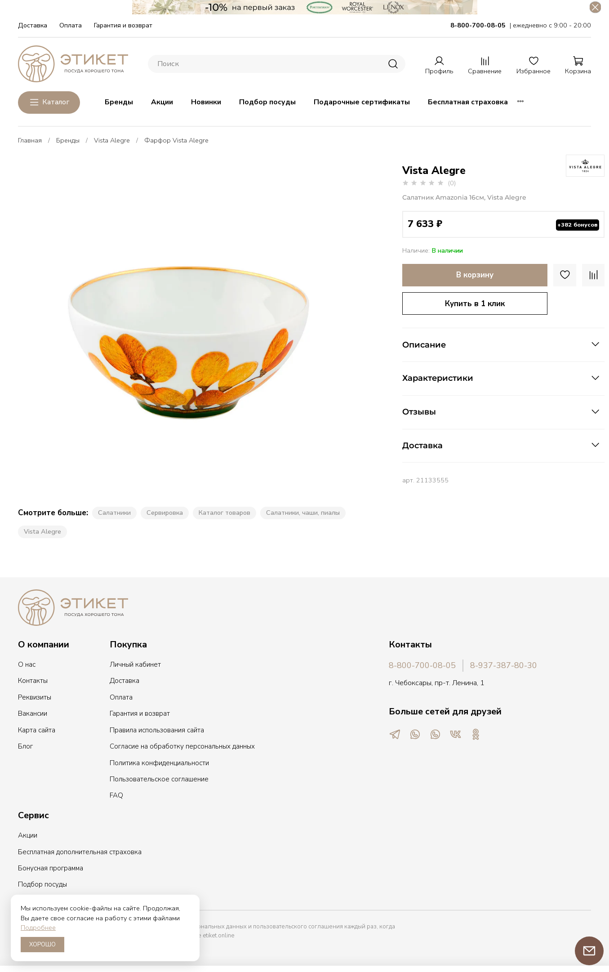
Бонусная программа (50, 865)
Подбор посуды (267, 100)
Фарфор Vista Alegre (176, 138)
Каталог (49, 100)
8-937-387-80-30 (503, 663)
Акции (162, 100)
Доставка (32, 22)
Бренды (119, 100)
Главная (30, 138)
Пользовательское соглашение (159, 776)
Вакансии (32, 711)
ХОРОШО (42, 945)
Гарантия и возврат (123, 22)
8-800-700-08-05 (422, 663)
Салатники (114, 510)
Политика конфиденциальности (159, 760)
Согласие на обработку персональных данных (182, 744)
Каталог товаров (224, 510)
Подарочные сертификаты (362, 100)
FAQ (116, 793)
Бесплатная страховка (468, 100)
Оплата (70, 22)
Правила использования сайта (157, 727)
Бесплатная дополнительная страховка (80, 849)
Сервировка (165, 510)
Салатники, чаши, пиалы (303, 510)
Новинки (206, 100)
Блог (25, 744)
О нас (27, 662)
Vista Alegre (112, 138)
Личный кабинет (135, 662)
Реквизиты (34, 695)
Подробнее (38, 927)
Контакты (33, 678)
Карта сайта (36, 727)
